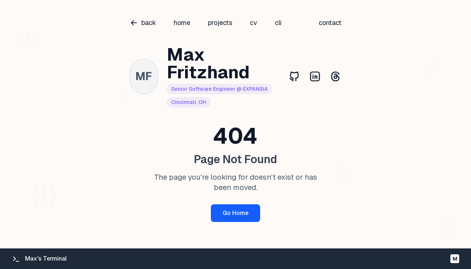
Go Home (235, 213)
